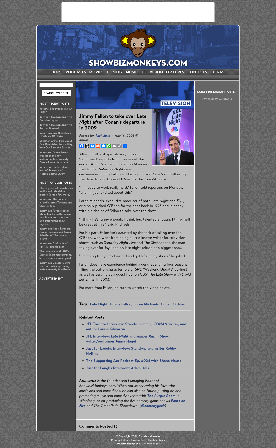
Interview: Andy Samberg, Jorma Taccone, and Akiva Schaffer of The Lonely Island (55, 233)
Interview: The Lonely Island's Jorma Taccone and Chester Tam (55, 203)
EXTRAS (217, 72)
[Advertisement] (138, 12)
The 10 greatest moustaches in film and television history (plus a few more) (56, 191)
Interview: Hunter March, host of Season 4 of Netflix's (54, 171)
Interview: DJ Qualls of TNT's (53, 245)
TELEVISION (152, 72)
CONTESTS (197, 72)
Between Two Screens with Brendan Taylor (55, 118)
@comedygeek (153, 405)
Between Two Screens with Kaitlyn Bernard (55, 126)
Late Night (99, 304)
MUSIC (132, 72)
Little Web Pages (149, 443)
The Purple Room (161, 395)
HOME (57, 72)
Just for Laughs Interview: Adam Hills (117, 368)
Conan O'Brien (173, 304)
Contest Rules (156, 440)
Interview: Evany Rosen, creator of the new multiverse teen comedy (54, 157)
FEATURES (175, 72)
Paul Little (102, 136)
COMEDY (115, 72)
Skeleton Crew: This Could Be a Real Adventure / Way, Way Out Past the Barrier (56, 144)
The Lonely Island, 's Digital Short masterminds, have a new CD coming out (55, 255)
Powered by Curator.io (217, 99)
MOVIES (96, 72)
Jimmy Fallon (120, 304)
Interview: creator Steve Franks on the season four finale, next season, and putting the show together (55, 217)
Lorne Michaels (146, 304)
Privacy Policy (119, 440)
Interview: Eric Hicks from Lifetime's (55, 134)
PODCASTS (76, 72)
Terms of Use (138, 440)
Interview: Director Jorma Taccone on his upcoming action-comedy (55, 266)
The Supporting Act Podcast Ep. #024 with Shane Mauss (133, 360)
